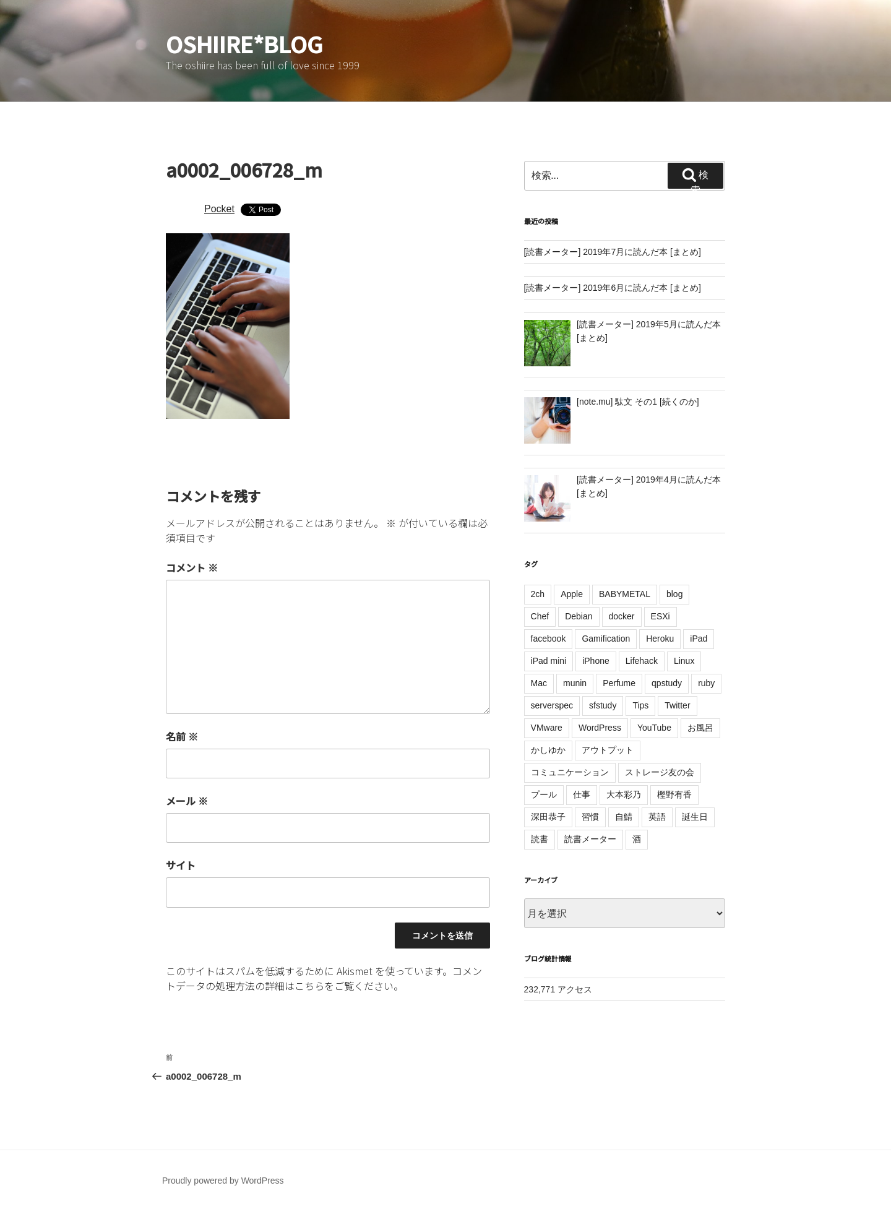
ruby (706, 683)
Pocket (219, 209)
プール (544, 794)
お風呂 (700, 728)
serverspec (552, 705)
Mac (539, 683)
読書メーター (590, 839)
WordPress (600, 728)
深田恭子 (548, 817)
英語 (657, 817)
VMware (546, 728)
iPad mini (549, 661)
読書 (539, 839)
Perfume (619, 683)
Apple (572, 594)
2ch (538, 594)
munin (575, 683)
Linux (684, 661)
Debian (578, 616)
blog (674, 594)
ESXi (660, 616)
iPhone (595, 661)
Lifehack (642, 661)
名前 (182, 736)
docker (622, 616)
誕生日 (695, 817)
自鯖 (623, 817)
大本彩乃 (623, 794)
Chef (540, 616)
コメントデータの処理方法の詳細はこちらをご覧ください (324, 978)
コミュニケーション (570, 772)
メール (187, 800)
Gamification (606, 638)
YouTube (654, 728)
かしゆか (548, 750)
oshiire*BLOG (244, 43)
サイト (181, 865)
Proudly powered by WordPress (223, 1180)
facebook (548, 638)
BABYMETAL (624, 594)
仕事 (581, 794)
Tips (640, 705)
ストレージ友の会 (659, 772)
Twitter (677, 705)
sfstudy (602, 705)
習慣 (590, 817)
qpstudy (667, 683)
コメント (192, 567)
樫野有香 (674, 794)
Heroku (660, 638)
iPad (698, 638)
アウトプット (608, 750)
